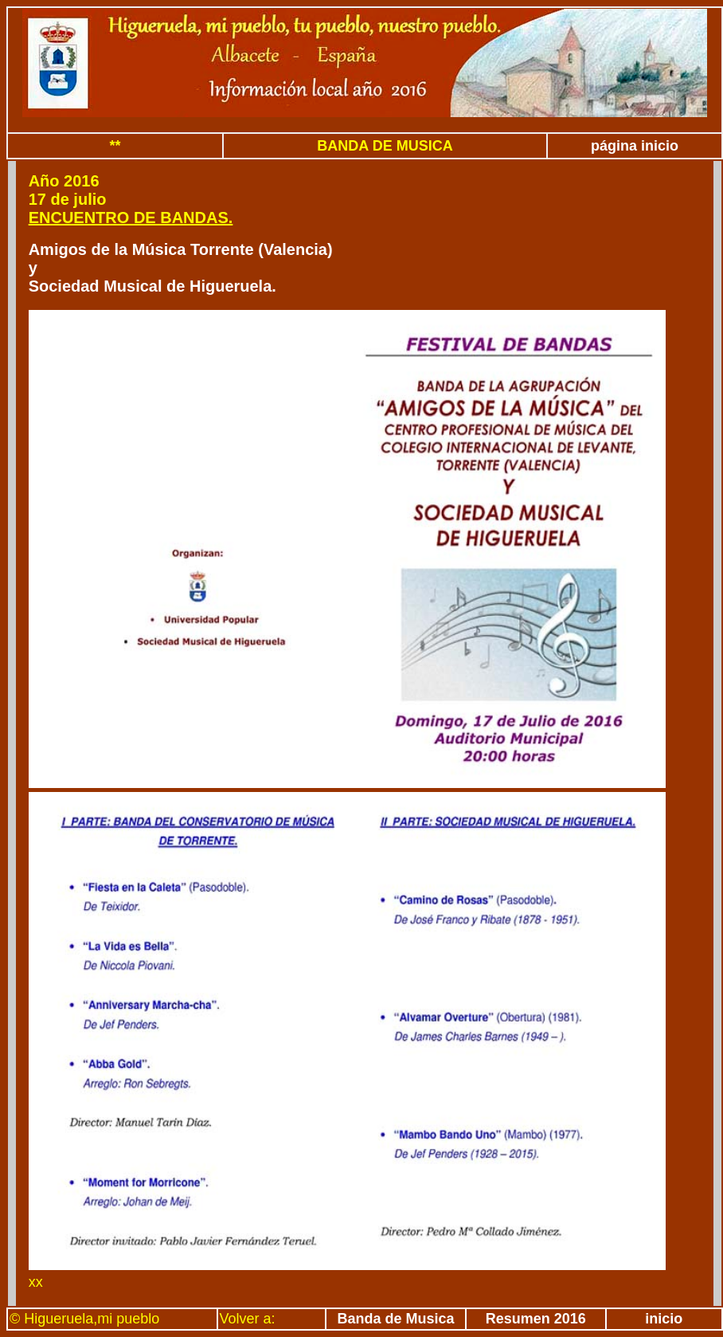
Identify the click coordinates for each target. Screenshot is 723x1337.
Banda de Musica (396, 1319)
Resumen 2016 (536, 1319)
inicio (663, 1319)
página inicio (634, 146)
